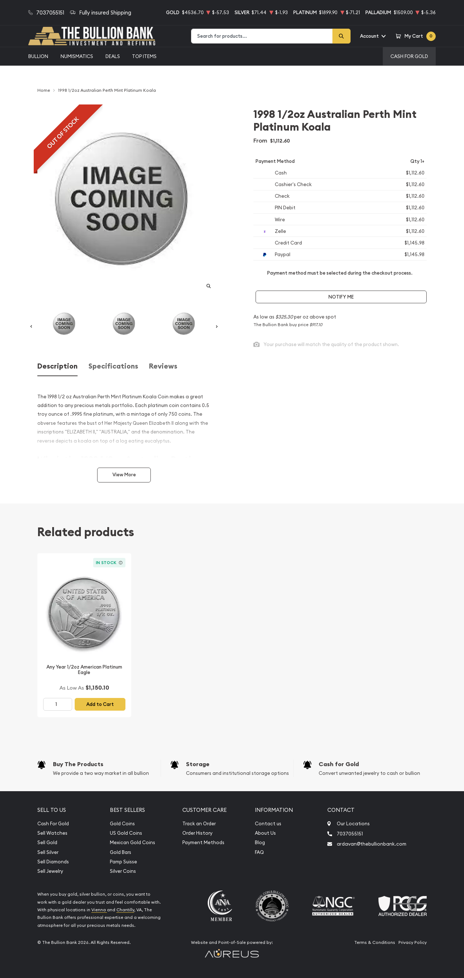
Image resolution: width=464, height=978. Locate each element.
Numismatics (77, 56)
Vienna (99, 909)
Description (57, 366)
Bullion (38, 56)
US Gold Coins (126, 833)
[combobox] (262, 36)
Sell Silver (47, 852)
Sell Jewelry (50, 871)
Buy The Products (78, 764)
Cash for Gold (339, 764)
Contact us (268, 824)
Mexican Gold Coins (132, 842)
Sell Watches (52, 833)
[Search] (341, 36)
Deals (112, 56)
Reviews (163, 366)
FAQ (259, 852)
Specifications (113, 366)
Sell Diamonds (53, 862)
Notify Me (341, 297)
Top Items (144, 56)
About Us (265, 833)
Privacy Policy (412, 942)
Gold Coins (122, 824)
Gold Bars (120, 852)
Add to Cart (100, 704)
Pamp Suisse (123, 862)
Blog (260, 842)
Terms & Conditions (374, 942)
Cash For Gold (409, 56)
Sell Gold (47, 842)
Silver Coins (123, 871)
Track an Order (199, 824)
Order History (197, 833)
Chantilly (125, 909)
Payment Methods (203, 842)
